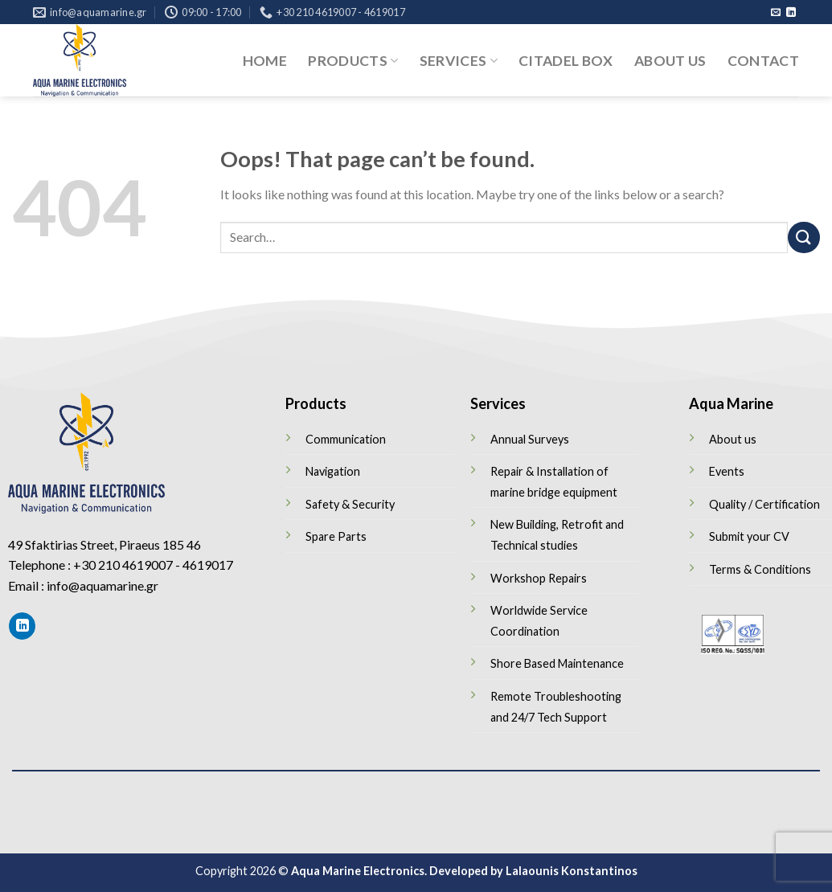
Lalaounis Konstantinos (571, 871)
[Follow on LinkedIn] (791, 12)
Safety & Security (350, 504)
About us (670, 60)
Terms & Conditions (760, 569)
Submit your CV (749, 536)
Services (459, 60)
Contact (763, 60)
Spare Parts (336, 536)
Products (353, 60)
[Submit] (804, 237)
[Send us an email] (776, 12)
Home (265, 60)
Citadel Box (565, 60)
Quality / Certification (764, 504)
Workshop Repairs (538, 578)
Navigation (332, 471)
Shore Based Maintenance (557, 663)
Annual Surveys (529, 439)
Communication (345, 439)
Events (726, 471)
